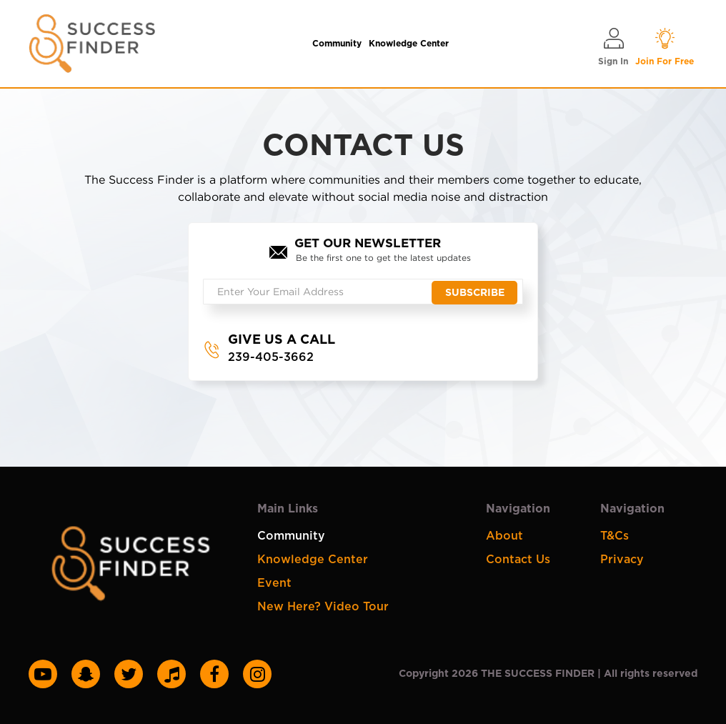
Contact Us (518, 559)
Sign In (613, 46)
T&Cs (614, 536)
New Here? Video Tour (323, 607)
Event (274, 583)
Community (337, 43)
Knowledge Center (409, 43)
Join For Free (664, 46)
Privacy (622, 559)
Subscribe (474, 293)
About (504, 536)
